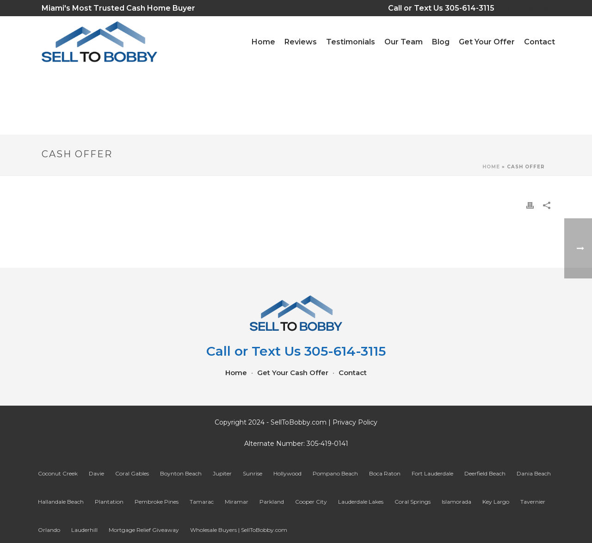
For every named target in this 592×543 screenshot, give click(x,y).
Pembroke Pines (157, 501)
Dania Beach (534, 473)
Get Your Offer (487, 41)
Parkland (271, 501)
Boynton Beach (181, 473)
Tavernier (532, 501)
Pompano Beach (335, 473)
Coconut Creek (58, 473)
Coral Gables (132, 473)
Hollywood (287, 473)
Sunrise (252, 473)
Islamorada (456, 501)
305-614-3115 (475, 8)
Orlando (49, 529)
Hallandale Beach (61, 501)
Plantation (109, 501)
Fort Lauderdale (432, 473)
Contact (539, 41)
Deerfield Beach (485, 473)
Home (491, 167)
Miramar (236, 501)
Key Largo (495, 501)
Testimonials (350, 41)
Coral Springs (413, 501)
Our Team (403, 41)
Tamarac (202, 501)
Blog (441, 41)
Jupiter (222, 473)
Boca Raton (385, 473)
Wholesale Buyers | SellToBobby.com (238, 529)
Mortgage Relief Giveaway (144, 529)
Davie (96, 473)
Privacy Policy (355, 422)
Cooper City (311, 501)
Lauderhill (84, 529)
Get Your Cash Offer (292, 373)
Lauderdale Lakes (360, 501)
